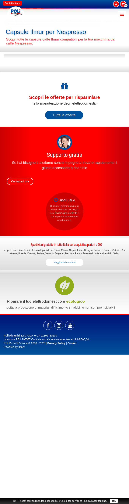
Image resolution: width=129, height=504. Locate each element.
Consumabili (29, 21)
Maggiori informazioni (64, 262)
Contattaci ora (12, 3)
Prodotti (18, 21)
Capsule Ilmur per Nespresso (21, 24)
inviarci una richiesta (66, 213)
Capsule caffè (61, 21)
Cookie (72, 343)
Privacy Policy (56, 343)
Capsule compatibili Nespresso (108, 21)
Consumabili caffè (45, 21)
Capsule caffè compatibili (81, 21)
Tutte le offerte (64, 115)
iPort (22, 346)
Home (10, 21)
